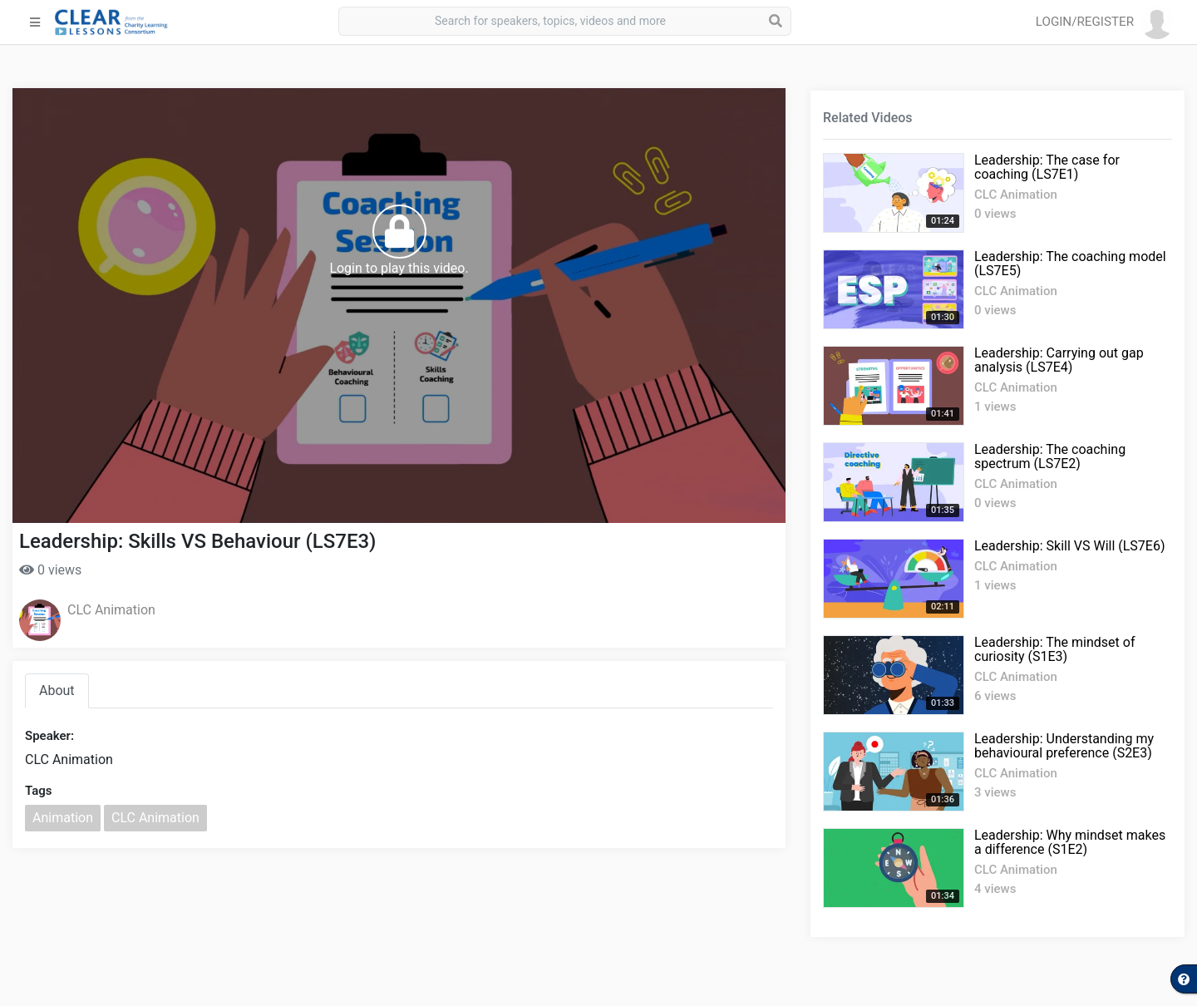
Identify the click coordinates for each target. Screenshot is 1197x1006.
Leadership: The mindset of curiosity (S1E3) (1054, 649)
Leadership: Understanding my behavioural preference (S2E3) (1064, 746)
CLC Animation (111, 610)
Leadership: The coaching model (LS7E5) (1070, 264)
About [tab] (57, 690)
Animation (62, 818)
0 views (50, 570)
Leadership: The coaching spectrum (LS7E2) (1050, 456)
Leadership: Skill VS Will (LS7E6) (1069, 546)
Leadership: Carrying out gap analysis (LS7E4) (1059, 360)
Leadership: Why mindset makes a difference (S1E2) (1069, 842)
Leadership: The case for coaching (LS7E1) (1047, 167)
